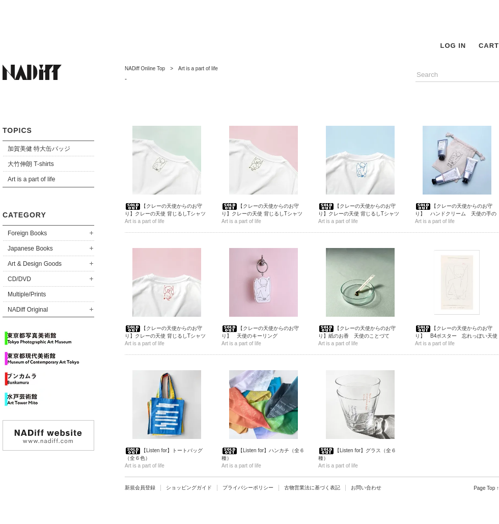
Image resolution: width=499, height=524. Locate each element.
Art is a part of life (31, 179)
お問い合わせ (366, 487)
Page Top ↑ (486, 488)
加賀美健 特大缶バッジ (39, 148)
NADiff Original (28, 309)
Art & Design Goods (35, 263)
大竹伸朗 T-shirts (31, 164)
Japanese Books (30, 248)
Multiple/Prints (27, 294)
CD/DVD (19, 279)
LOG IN (453, 45)
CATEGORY (24, 215)
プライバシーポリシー (248, 487)
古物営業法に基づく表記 (312, 487)
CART (489, 45)
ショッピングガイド (189, 487)
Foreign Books (27, 233)
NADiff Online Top (145, 68)
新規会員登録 (140, 487)
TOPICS (17, 130)
